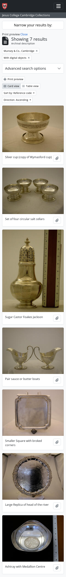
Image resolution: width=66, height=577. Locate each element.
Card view (11, 86)
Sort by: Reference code (18, 93)
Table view (30, 86)
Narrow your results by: (33, 25)
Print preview (13, 79)
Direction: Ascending (16, 100)
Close (24, 34)
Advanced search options (25, 68)
